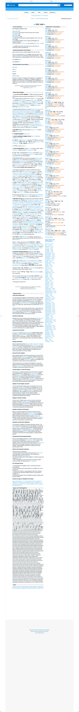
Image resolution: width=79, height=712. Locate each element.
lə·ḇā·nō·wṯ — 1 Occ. (49, 279)
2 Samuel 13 (24, 356)
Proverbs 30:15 (32, 267)
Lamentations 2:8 (31, 206)
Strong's (11, 18)
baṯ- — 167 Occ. (48, 245)
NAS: (46, 31)
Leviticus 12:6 (28, 110)
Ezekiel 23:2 (17, 239)
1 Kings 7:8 (39, 162)
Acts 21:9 (18, 458)
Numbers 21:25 (15, 243)
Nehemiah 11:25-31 (35, 247)
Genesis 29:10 (23, 161)
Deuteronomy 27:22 (30, 112)
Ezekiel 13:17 (20, 192)
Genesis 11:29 (33, 100)
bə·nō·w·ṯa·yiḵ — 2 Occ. (50, 253)
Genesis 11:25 (48, 182)
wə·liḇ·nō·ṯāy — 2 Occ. (49, 325)
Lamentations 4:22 (27, 204)
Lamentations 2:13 (38, 207)
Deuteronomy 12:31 (21, 106)
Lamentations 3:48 (39, 223)
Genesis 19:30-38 (31, 414)
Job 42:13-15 (28, 303)
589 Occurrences (49, 237)
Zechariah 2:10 (22, 387)
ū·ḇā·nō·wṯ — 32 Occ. (49, 299)
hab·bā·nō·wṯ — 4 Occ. (49, 272)
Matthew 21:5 (21, 390)
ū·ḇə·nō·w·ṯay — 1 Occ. (50, 303)
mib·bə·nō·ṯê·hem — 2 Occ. (50, 291)
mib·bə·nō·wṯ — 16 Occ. (50, 288)
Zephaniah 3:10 (20, 212)
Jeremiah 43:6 (34, 125)
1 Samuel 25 (40, 345)
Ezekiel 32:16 (40, 232)
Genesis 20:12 (15, 112)
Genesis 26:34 (38, 159)
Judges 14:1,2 (40, 184)
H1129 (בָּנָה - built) (24, 43)
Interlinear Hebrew (24, 586)
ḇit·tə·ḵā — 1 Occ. (49, 337)
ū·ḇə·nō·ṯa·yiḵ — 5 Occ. (50, 306)
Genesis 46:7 (30, 152)
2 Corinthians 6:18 (30, 440)
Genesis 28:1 (18, 179)
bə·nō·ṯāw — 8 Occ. (49, 252)
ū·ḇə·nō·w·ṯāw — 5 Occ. (50, 304)
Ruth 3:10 (29, 148)
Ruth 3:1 (18, 137)
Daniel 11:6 (39, 124)
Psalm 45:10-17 (15, 482)
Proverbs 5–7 (26, 404)
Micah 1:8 (25, 262)
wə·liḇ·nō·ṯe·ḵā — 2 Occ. (50, 328)
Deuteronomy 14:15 (34, 260)
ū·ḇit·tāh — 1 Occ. (49, 315)
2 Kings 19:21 (34, 373)
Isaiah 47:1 (23, 215)
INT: (46, 34)
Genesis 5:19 (48, 68)
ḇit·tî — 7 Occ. (48, 338)
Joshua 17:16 (16, 246)
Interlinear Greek (16, 586)
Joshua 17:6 (22, 189)
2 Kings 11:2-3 (33, 358)
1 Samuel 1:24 (22, 187)
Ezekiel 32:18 (22, 234)
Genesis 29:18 (28, 102)
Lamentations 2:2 (33, 220)
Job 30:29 (21, 262)
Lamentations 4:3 (16, 224)
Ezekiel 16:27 (25, 236)
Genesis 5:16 (48, 60)
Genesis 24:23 (19, 159)
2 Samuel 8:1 (31, 249)
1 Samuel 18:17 (37, 122)
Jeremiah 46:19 (37, 226)
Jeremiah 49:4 (18, 231)
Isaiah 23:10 (19, 217)
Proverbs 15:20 (25, 401)
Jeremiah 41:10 (27, 125)
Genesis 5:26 (48, 84)
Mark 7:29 (21, 430)
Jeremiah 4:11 (31, 221)
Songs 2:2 (40, 194)
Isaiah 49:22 (15, 173)
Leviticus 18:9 (22, 112)
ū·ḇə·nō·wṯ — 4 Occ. (49, 302)
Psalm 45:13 (15, 213)
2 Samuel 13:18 (19, 125)
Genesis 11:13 (48, 134)
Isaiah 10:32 (32, 200)
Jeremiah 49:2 (19, 247)
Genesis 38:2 (18, 165)
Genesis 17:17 (48, 199)
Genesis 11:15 (48, 142)
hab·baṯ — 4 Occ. (48, 273)
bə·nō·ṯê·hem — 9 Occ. (50, 258)
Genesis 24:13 (34, 177)
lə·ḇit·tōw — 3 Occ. (49, 283)
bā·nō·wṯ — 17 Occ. (49, 243)
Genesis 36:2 (26, 179)
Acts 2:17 (19, 427)
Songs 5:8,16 (28, 174)
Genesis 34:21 (37, 105)
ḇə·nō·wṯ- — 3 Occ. (49, 330)
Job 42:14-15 (27, 312)
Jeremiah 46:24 (15, 226)
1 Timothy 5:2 (33, 461)
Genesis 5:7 (47, 36)
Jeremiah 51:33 (33, 213)
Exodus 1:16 (21, 100)
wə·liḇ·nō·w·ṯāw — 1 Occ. (50, 326)
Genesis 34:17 (38, 102)
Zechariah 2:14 (22, 203)
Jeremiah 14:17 (32, 224)
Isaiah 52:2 (21, 209)
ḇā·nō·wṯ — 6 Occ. (49, 322)
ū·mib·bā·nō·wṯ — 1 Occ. (50, 298)
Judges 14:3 (39, 190)
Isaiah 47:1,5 (39, 227)
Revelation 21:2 (40, 442)
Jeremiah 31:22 (25, 229)
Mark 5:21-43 (34, 484)
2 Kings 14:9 (19, 117)
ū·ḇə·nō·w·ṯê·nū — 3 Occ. (50, 313)
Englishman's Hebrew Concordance (29, 588)
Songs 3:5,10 (22, 174)
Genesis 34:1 (40, 109)
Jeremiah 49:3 (35, 176)
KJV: (46, 33)
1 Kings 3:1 (34, 162)
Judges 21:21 (15, 176)
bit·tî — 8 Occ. (48, 268)
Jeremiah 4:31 (31, 201)
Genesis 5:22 (33, 300)
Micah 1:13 (17, 201)
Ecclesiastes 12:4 (19, 256)
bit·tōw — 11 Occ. (49, 269)
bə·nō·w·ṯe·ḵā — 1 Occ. (50, 254)
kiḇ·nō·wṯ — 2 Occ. (49, 277)
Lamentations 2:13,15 (34, 210)
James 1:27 (39, 452)
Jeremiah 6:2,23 (37, 201)
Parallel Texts (40, 588)
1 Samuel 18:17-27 (37, 344)
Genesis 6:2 (33, 103)
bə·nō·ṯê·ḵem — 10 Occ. (50, 256)
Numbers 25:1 (23, 182)
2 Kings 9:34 (33, 124)
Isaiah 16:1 (37, 200)
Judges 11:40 (15, 187)
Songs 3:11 (35, 171)
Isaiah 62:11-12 (38, 482)
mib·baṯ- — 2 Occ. (49, 287)
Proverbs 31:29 (34, 194)
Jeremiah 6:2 (32, 378)
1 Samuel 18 (36, 415)
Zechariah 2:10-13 (22, 484)
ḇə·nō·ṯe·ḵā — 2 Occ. (49, 334)
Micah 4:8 (22, 201)
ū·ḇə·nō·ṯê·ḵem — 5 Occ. (50, 309)
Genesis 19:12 (27, 105)
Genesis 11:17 (48, 150)
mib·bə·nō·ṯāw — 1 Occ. (50, 290)
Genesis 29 (28, 344)
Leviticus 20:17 (31, 143)
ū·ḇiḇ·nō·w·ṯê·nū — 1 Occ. (50, 321)
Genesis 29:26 (31, 121)
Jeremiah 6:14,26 (38, 221)
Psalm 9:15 (34, 203)
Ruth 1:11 (33, 136)
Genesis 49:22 (36, 271)
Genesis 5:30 (48, 92)
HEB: (46, 30)
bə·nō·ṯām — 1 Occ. (49, 250)
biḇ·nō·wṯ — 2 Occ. (49, 271)
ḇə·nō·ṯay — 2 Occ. (49, 332)
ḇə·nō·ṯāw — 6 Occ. (49, 333)
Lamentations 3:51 (27, 173)
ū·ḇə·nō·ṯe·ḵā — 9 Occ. (50, 307)
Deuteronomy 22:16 (16, 102)
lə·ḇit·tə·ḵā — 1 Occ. (49, 281)
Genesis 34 (17, 309)
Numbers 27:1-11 (21, 481)
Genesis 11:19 (48, 158)
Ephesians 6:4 (26, 455)
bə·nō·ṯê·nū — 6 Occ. (49, 260)
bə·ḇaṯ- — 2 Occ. (48, 261)
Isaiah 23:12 (27, 217)
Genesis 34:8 (19, 131)
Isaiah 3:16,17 (25, 171)
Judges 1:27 (24, 246)
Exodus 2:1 (14, 190)
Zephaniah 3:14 (15, 203)
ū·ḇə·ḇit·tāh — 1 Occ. (49, 314)
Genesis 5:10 (48, 44)
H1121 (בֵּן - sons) (39, 43)
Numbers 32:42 (33, 243)
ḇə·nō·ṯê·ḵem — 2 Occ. (50, 336)
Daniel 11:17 (40, 196)
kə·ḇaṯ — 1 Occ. (48, 276)
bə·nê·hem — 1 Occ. (49, 246)
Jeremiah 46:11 (25, 226)
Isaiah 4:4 (30, 171)
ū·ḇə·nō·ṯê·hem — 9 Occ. (50, 311)
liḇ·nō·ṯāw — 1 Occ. (49, 286)
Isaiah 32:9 (26, 196)
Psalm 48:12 (37, 187)
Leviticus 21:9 (20, 365)
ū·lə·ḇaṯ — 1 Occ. (48, 295)
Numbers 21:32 (26, 243)
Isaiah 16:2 (29, 182)
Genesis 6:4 (47, 118)
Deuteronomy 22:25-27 (31, 481)
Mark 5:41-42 (31, 428)
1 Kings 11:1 (20, 164)
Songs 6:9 (14, 196)
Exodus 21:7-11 (23, 335)
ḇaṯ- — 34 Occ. (48, 323)
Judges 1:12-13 (33, 345)
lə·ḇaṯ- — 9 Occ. (48, 280)
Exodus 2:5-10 (31, 413)
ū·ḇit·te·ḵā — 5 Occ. (49, 317)
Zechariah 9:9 (29, 203)
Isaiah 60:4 (20, 173)
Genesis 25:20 (39, 158)
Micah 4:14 (37, 254)
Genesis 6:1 (47, 100)
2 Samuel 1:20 (15, 185)
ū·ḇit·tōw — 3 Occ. (49, 318)
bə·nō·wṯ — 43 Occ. (49, 248)
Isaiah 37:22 (31, 207)
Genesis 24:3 (15, 181)
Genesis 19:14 (48, 229)
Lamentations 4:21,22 (26, 227)
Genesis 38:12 (28, 165)
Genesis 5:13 (48, 52)
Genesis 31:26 (15, 105)
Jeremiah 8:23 (26, 223)
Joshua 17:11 (39, 245)
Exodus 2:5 (21, 162)
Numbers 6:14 (36, 277)
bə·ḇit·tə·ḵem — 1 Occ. (50, 262)
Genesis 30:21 (34, 109)
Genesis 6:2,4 (23, 119)
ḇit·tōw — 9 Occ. (48, 340)
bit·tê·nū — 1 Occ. (49, 267)
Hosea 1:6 (34, 110)
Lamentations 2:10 (16, 206)
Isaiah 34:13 (36, 262)
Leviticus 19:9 (31, 114)
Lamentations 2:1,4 (18, 204)
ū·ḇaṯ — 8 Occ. (48, 300)
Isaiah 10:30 (26, 218)
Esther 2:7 (26, 133)
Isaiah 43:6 (30, 150)
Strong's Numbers (33, 586)
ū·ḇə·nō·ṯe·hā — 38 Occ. (50, 310)
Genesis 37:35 (32, 154)
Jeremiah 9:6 (32, 223)
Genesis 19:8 (48, 207)
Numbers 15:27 (19, 279)
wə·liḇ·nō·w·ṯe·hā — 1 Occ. (50, 329)
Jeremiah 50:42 (25, 213)
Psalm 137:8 (39, 213)
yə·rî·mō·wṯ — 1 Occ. (49, 341)
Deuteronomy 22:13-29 (27, 332)
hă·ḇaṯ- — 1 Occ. (48, 275)
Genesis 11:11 (23, 113)
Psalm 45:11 (15, 150)
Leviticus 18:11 (15, 143)
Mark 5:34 (25, 431)
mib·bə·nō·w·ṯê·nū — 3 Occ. (50, 292)
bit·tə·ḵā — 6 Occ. (49, 265)
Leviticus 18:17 (19, 154)
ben (25, 54)
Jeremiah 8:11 (15, 223)
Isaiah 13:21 (30, 262)
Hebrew (14, 18)
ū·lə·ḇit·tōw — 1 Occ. (49, 296)
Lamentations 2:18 (39, 206)
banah (16, 54)
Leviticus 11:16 (26, 260)
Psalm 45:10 (40, 125)
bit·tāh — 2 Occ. (48, 264)
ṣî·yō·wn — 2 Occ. (49, 294)
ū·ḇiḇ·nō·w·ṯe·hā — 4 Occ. (50, 319)
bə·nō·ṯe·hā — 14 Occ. (49, 257)
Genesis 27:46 (31, 181)
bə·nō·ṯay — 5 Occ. (49, 249)
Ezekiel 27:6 (36, 231)
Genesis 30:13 (26, 194)
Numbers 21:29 (39, 182)
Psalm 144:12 (15, 346)
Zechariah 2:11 (34, 215)
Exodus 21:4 (22, 110)
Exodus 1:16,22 (15, 110)
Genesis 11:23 (48, 174)
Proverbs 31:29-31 (30, 482)
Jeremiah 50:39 (18, 263)
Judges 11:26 (36, 246)
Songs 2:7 (16, 174)
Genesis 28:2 (24, 114)
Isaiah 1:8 (27, 200)
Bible (8, 18)
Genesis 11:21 (48, 166)
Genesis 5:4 (20, 103)
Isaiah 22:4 (25, 221)
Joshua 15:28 (30, 245)
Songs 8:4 (33, 174)
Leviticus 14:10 (29, 277)
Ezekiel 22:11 (24, 140)
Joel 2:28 (15, 427)
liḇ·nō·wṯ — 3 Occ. (49, 284)
